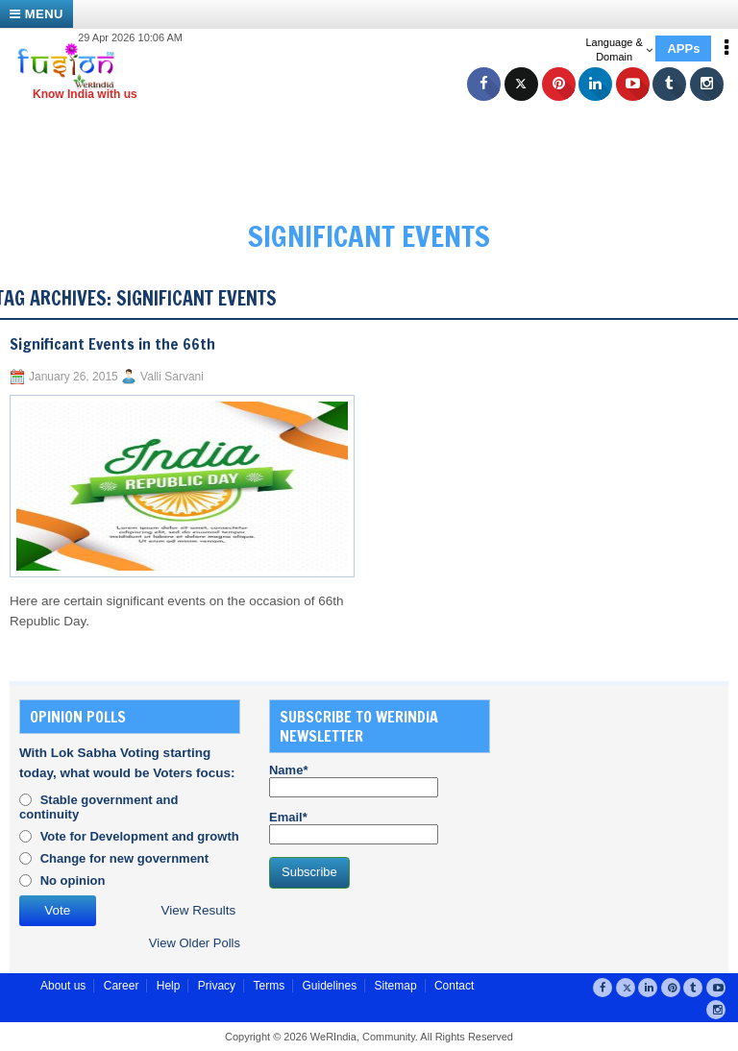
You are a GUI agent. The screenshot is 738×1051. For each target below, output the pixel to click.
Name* (353, 780)
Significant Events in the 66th (112, 343)
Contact (454, 985)
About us (63, 985)
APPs (683, 48)
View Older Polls (194, 943)
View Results (198, 910)
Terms (268, 985)
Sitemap (396, 985)
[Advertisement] (378, 144)
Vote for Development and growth (139, 836)
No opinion (73, 880)
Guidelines (329, 985)
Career (121, 985)
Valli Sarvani (172, 376)
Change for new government (124, 858)
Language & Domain (618, 49)
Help (169, 985)
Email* (353, 827)
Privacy (216, 985)
